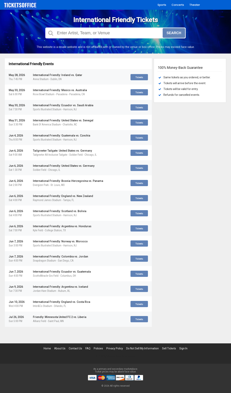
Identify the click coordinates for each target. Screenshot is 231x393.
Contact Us (75, 348)
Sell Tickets (169, 348)
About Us (59, 348)
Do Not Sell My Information (142, 348)
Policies (98, 348)
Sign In (183, 348)
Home (47, 348)
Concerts (178, 5)
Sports (161, 5)
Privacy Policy (114, 348)
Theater (194, 5)
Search (174, 33)
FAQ (87, 348)
